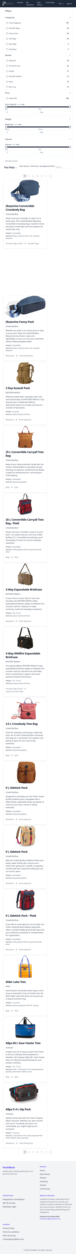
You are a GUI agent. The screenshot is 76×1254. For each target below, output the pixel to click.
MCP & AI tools (9, 1203)
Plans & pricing (9, 1235)
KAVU (8, 986)
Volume (38, 139)
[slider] (6, 107)
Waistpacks (10, 355)
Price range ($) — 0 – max (15, 104)
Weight (38, 119)
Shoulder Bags (33, 243)
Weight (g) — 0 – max (13, 124)
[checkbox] (7, 23)
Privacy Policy (8, 1228)
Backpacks (10, 419)
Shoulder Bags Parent (14, 243)
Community (49, 2)
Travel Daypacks (25, 419)
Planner (20, 2)
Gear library (45, 1174)
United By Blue (12, 214)
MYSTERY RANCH (13, 392)
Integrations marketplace (13, 1199)
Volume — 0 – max (12, 144)
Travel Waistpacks (26, 355)
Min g (7, 129)
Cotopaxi (9, 1047)
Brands (38, 55)
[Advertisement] (38, 272)
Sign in (69, 4)
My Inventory (30, 3)
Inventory (44, 1181)
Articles (43, 1185)
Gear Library (39, 3)
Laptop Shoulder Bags (14, 691)
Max (40, 109)
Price (38, 93)
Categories (38, 17)
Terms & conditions (11, 1232)
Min (6, 109)
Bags (8, 487)
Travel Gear (34, 166)
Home (42, 1170)
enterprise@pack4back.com (50, 1219)
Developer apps (9, 1206)
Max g (41, 129)
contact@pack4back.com (13, 1239)
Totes (16, 487)
